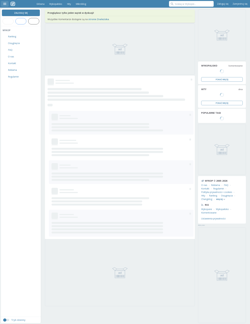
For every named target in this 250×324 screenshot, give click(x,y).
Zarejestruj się (240, 3)
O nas (204, 185)
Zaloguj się (222, 3)
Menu (5, 4)
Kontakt (205, 188)
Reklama (215, 185)
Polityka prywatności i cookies (216, 192)
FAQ (226, 185)
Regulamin (218, 188)
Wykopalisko (222, 209)
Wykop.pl (20, 4)
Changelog (206, 199)
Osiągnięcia (227, 195)
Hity (203, 195)
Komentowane (209, 212)
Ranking (213, 195)
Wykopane (206, 209)
